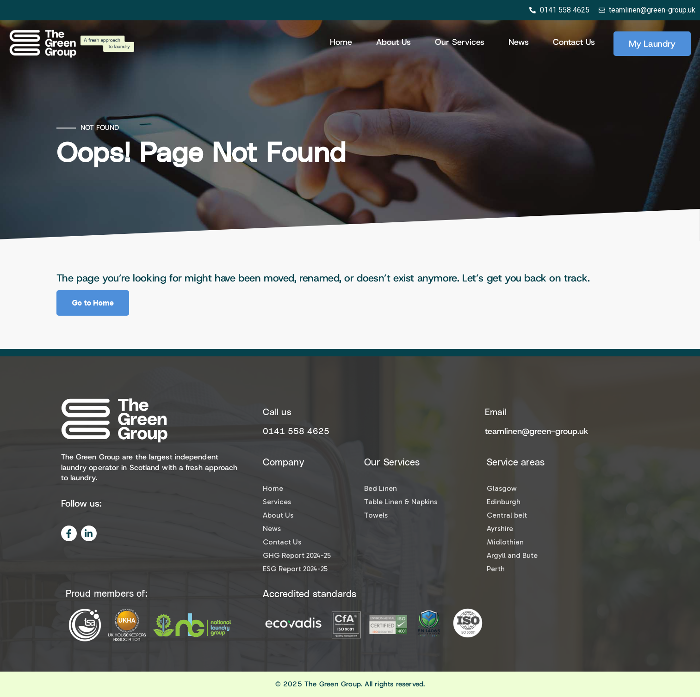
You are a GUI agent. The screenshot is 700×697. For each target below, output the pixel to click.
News (518, 42)
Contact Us (574, 42)
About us (393, 42)
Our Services (459, 42)
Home (341, 42)
